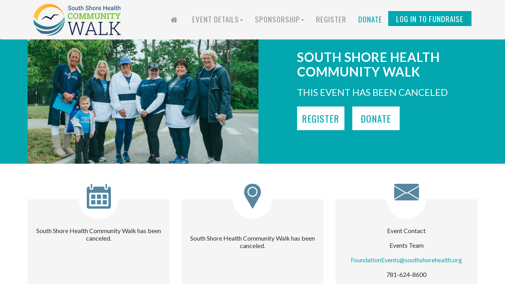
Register (331, 18)
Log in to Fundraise (430, 18)
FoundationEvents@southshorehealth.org (406, 259)
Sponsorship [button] (279, 18)
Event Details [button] (217, 18)
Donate (370, 18)
